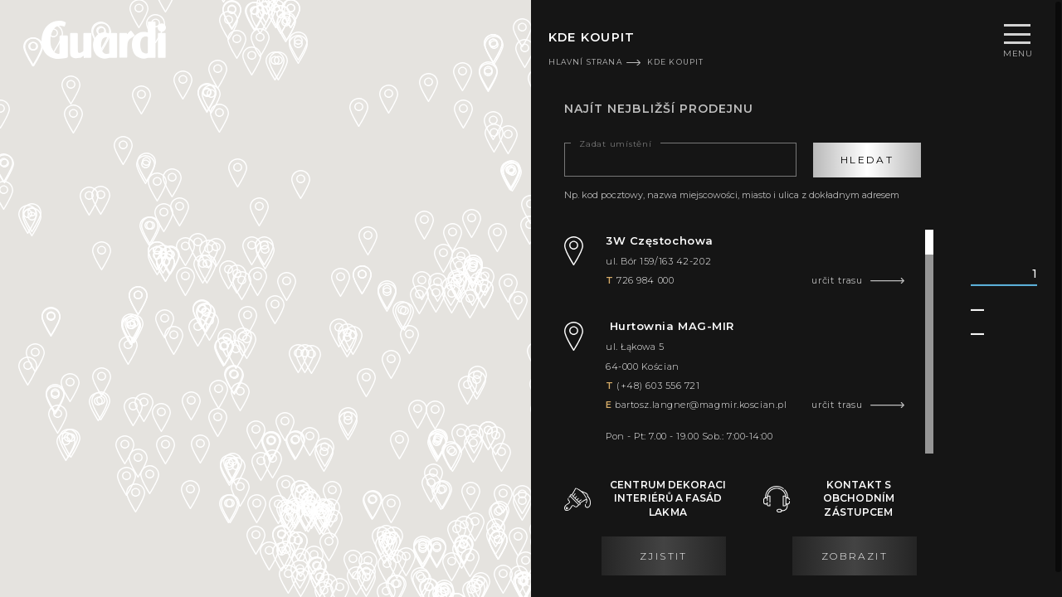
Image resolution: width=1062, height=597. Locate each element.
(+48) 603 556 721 (657, 385)
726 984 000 (645, 280)
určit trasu (837, 280)
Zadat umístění (615, 144)
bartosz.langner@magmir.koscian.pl (701, 404)
